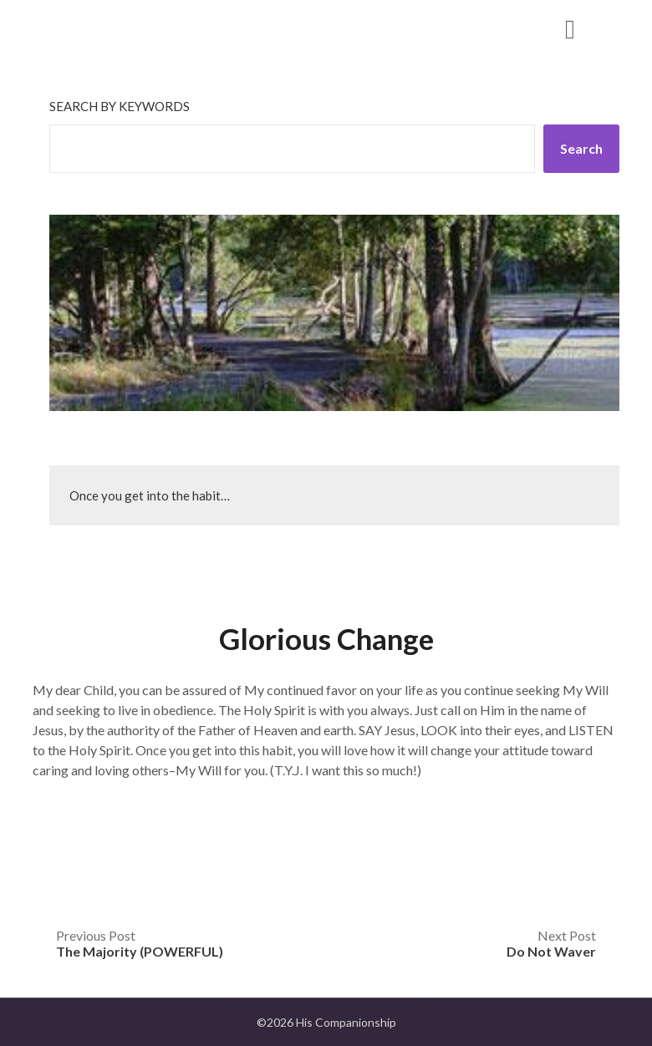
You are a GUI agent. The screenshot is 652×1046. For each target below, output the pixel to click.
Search (581, 148)
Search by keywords (119, 106)
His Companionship (139, 28)
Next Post (551, 943)
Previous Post (139, 943)
